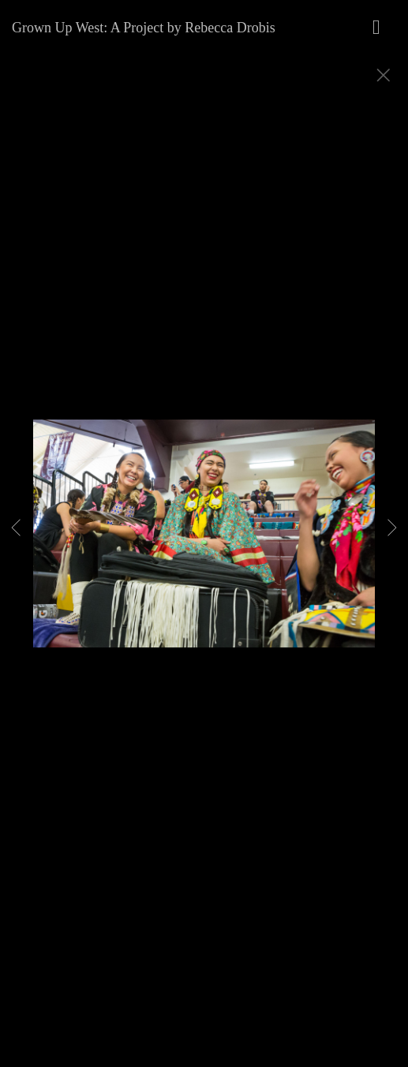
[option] (204, 553)
